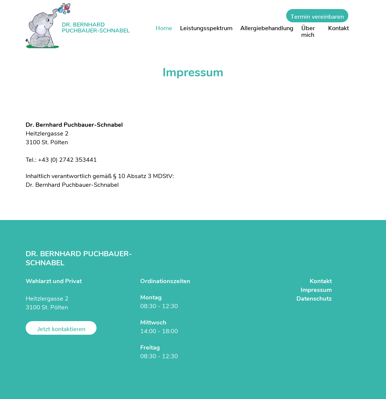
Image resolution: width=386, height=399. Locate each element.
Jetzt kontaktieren (61, 327)
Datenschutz (314, 299)
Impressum (316, 290)
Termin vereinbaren (317, 15)
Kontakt (321, 282)
